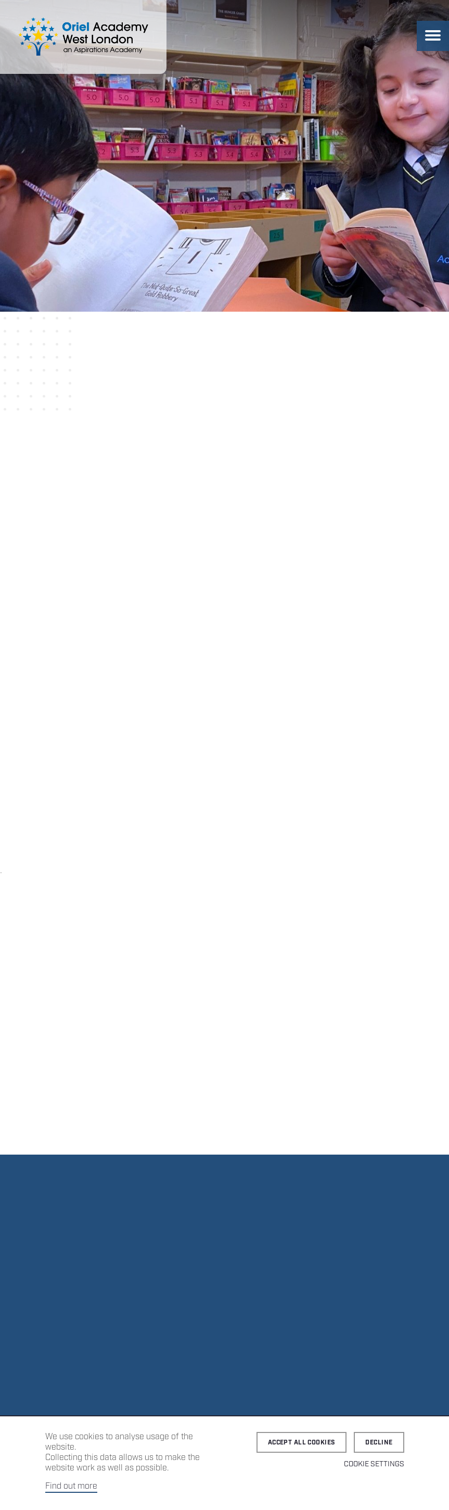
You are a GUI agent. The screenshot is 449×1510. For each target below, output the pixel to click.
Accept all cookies (302, 1443)
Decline (378, 1443)
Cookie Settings (374, 1464)
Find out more (71, 1486)
